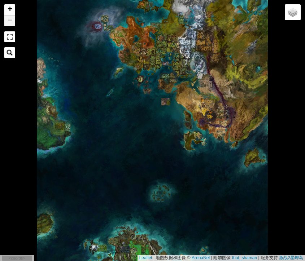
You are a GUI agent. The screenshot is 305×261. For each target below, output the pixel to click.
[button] (9, 10)
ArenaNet (201, 257)
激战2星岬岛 (291, 257)
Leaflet (145, 257)
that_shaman (244, 257)
